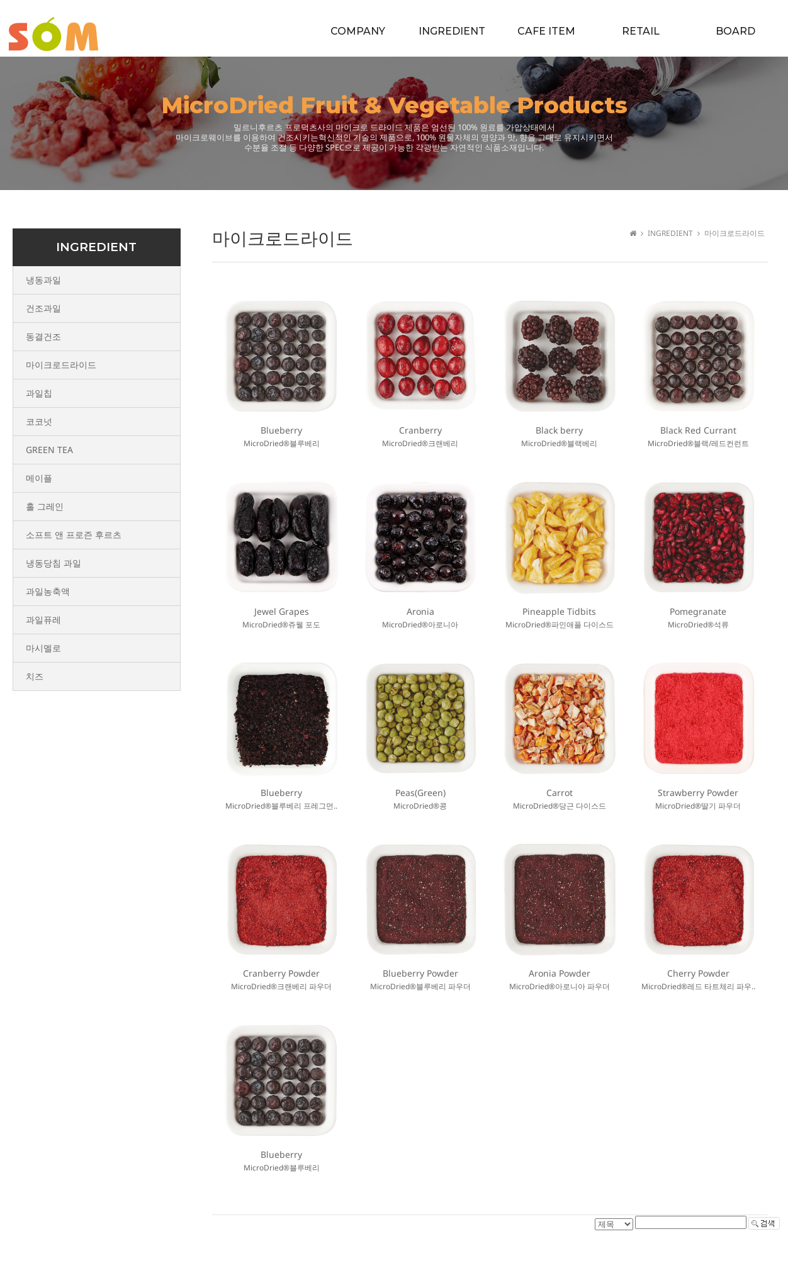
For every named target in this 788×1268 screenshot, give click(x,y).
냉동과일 (43, 280)
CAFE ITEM (546, 31)
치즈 (34, 676)
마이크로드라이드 (61, 365)
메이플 (39, 478)
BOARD (735, 31)
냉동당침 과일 (53, 563)
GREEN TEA (49, 450)
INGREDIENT (452, 31)
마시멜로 (43, 648)
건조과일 (43, 308)
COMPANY (357, 31)
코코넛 (39, 421)
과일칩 (39, 393)
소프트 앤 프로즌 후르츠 (73, 535)
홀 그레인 (45, 506)
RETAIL (641, 31)
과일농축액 (48, 591)
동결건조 (43, 336)
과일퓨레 (43, 620)
